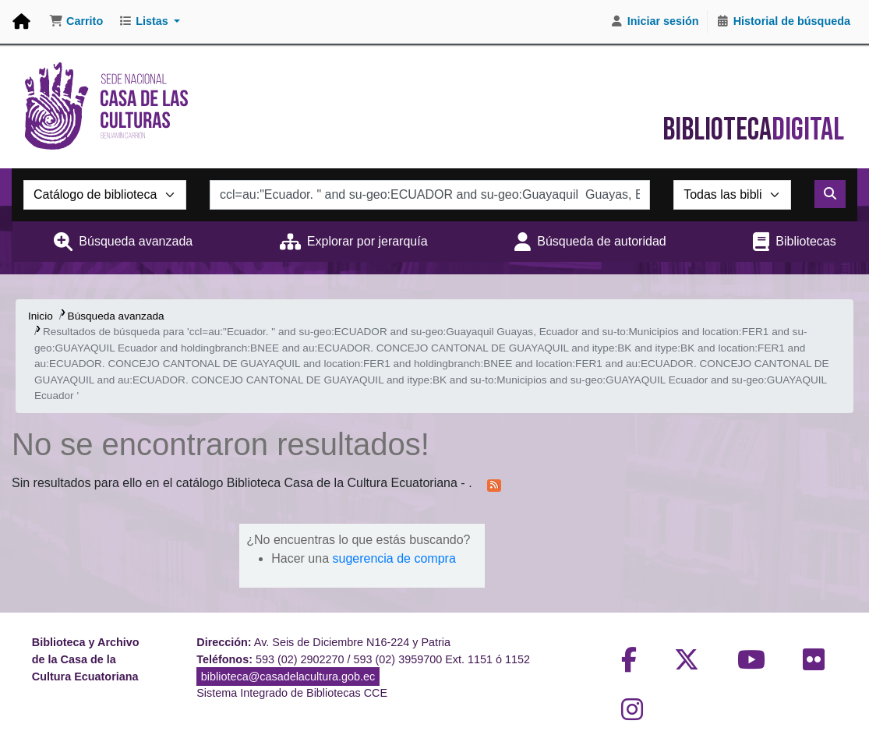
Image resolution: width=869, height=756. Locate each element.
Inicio (40, 316)
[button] (76, 22)
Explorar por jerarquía (367, 241)
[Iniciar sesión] (654, 22)
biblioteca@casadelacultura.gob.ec (288, 676)
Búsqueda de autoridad (601, 241)
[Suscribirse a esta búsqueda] (494, 484)
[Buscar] (830, 194)
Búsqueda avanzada (136, 241)
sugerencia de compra (393, 558)
